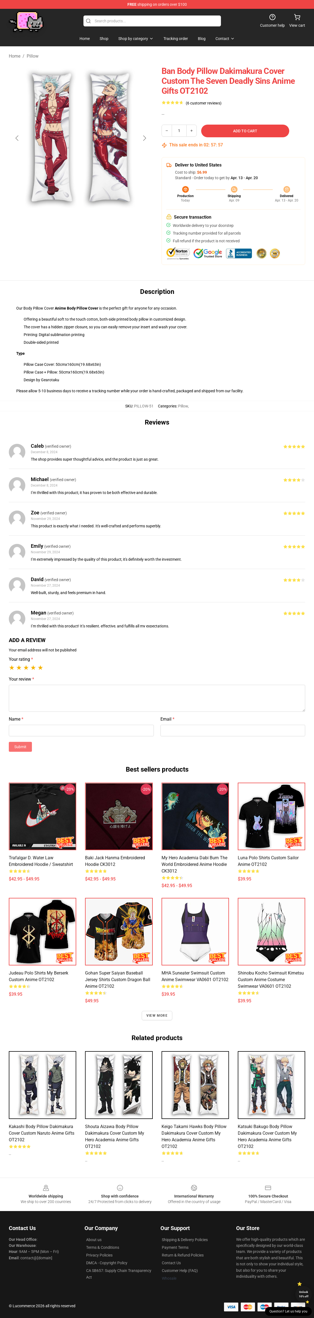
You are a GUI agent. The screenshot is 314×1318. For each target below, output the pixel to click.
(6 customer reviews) (204, 103)
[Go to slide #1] (66, 222)
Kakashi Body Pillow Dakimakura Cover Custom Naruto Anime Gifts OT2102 (41, 1133)
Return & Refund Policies (183, 1255)
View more (157, 1016)
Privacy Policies (99, 1255)
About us (94, 1240)
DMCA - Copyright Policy (106, 1263)
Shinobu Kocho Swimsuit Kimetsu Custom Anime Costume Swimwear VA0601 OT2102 (271, 979)
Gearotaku (50, 380)
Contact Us (171, 1263)
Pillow (33, 56)
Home (14, 56)
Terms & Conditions (102, 1247)
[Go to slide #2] (95, 222)
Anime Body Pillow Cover (76, 308)
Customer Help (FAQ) (180, 1270)
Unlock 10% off (303, 1294)
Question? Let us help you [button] (288, 1311)
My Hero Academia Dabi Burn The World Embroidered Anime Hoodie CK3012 (194, 864)
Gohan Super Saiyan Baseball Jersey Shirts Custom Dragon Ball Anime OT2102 (117, 979)
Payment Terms (175, 1247)
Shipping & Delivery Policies (185, 1240)
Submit (20, 747)
